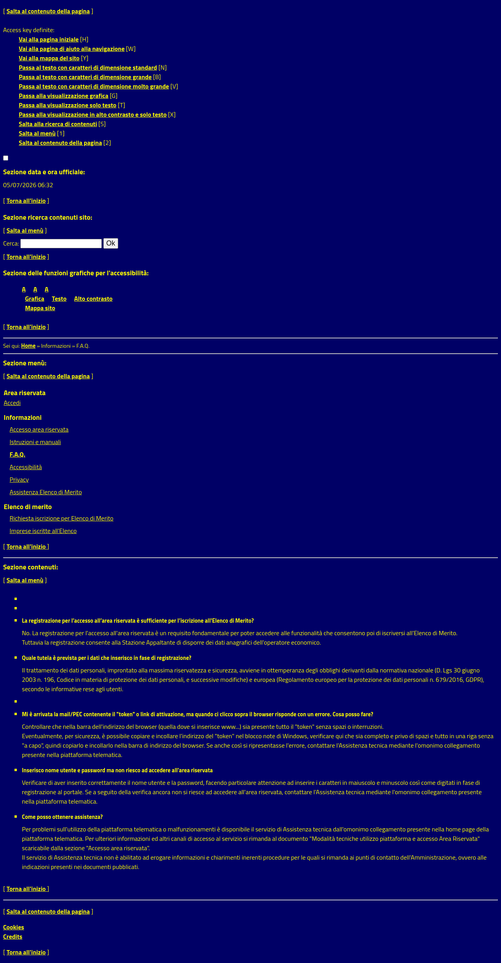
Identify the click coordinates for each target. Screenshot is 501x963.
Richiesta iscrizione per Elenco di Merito (62, 518)
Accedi (12, 402)
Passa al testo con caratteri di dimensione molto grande (94, 86)
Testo (59, 298)
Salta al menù (37, 133)
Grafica (34, 298)
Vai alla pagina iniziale (49, 39)
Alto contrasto (93, 298)
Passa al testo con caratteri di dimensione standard (88, 67)
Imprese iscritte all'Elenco (43, 530)
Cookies (13, 927)
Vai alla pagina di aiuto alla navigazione (71, 48)
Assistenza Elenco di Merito (46, 492)
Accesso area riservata (39, 429)
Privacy (19, 479)
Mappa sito (40, 308)
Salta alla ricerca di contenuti (58, 123)
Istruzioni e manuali (35, 441)
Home (28, 345)
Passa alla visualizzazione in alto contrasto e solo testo (93, 114)
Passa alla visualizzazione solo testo (67, 105)
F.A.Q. (17, 454)
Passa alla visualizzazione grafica (63, 95)
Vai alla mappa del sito (49, 58)
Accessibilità (26, 467)
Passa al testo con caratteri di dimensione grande (85, 76)
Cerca (10, 243)
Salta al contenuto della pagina (48, 11)
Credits (12, 936)
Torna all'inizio (26, 200)
